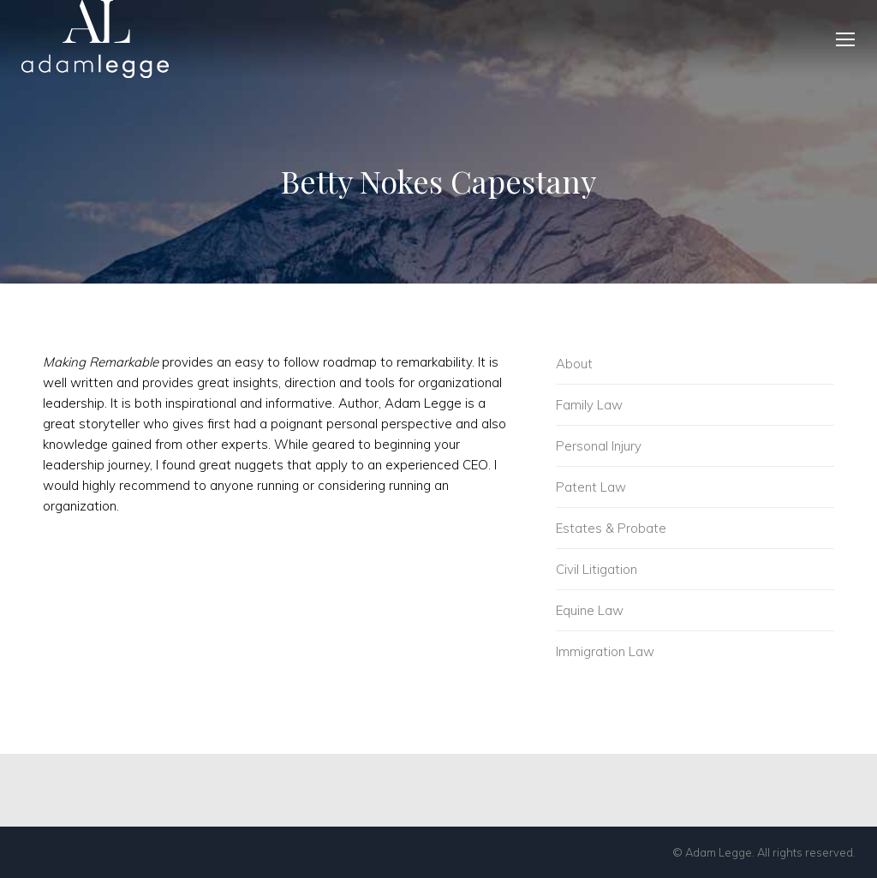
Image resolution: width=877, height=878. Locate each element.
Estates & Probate (611, 528)
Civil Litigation (596, 569)
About (574, 363)
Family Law (589, 405)
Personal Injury (598, 446)
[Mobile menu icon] (845, 39)
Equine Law (589, 610)
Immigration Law (605, 651)
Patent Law (591, 487)
